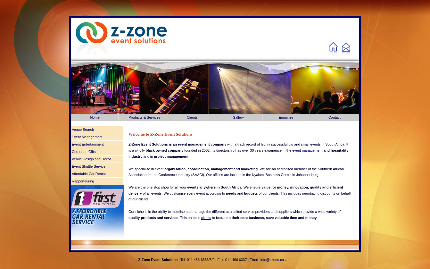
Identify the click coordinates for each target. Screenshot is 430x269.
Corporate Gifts (84, 152)
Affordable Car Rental (89, 174)
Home (94, 117)
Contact (334, 117)
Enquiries (286, 117)
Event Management (87, 137)
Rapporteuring (83, 181)
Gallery (238, 117)
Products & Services (144, 117)
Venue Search (83, 129)
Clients (192, 117)
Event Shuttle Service (88, 166)
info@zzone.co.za (274, 260)
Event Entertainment (88, 144)
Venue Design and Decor (91, 159)
